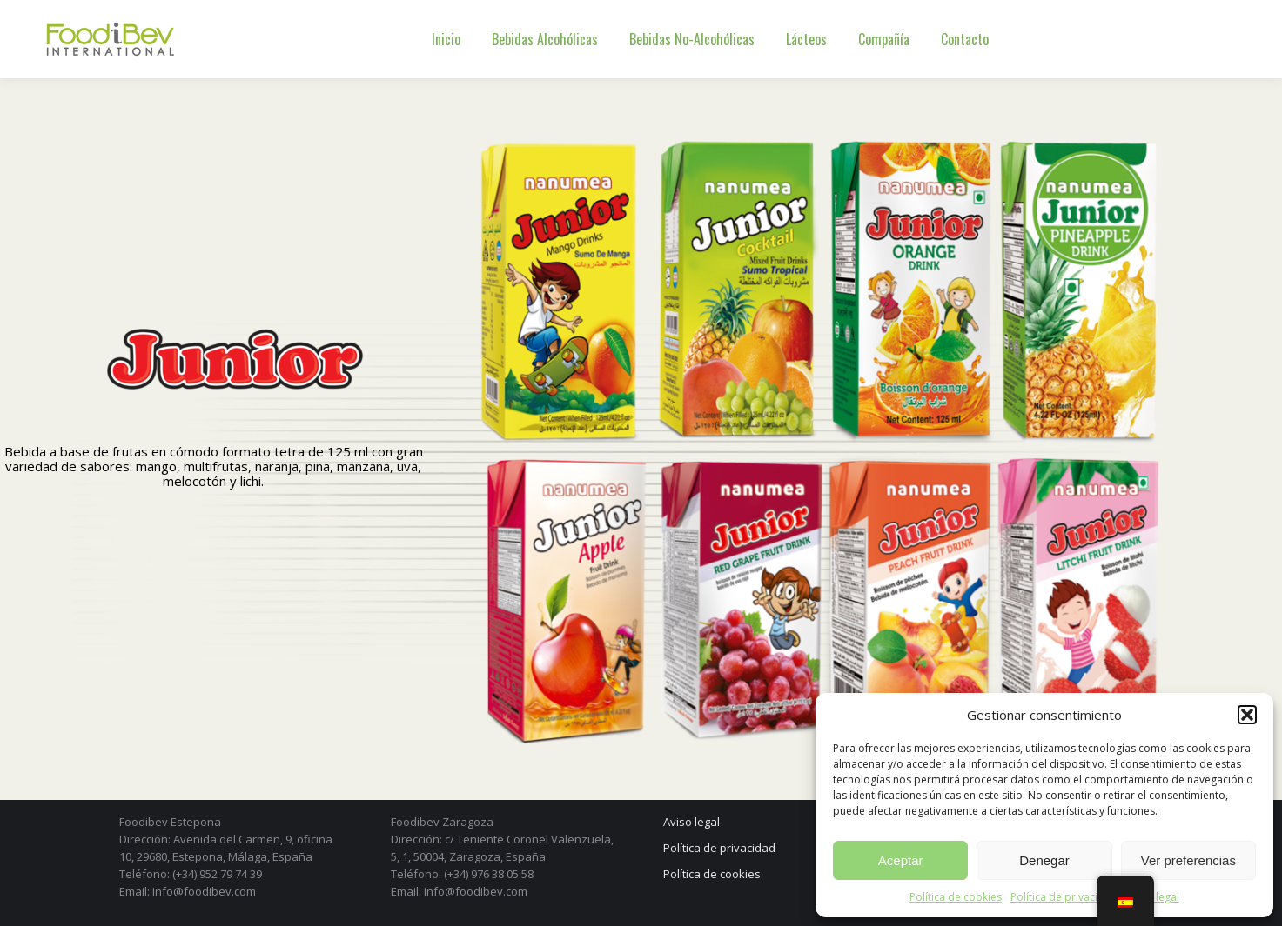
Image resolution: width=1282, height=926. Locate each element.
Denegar (1044, 860)
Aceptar (900, 860)
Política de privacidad (1064, 896)
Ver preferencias (1188, 860)
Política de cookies (955, 896)
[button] (1247, 714)
